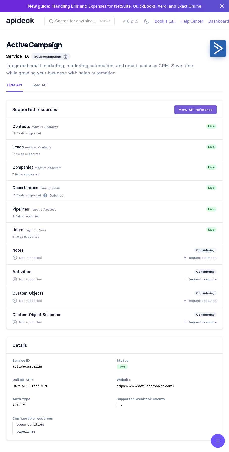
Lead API (39, 85)
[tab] (14, 85)
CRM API (14, 85)
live (122, 366)
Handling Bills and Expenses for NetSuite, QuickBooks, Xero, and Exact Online (126, 6)
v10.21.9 (130, 21)
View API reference (195, 109)
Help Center (192, 21)
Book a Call (165, 21)
